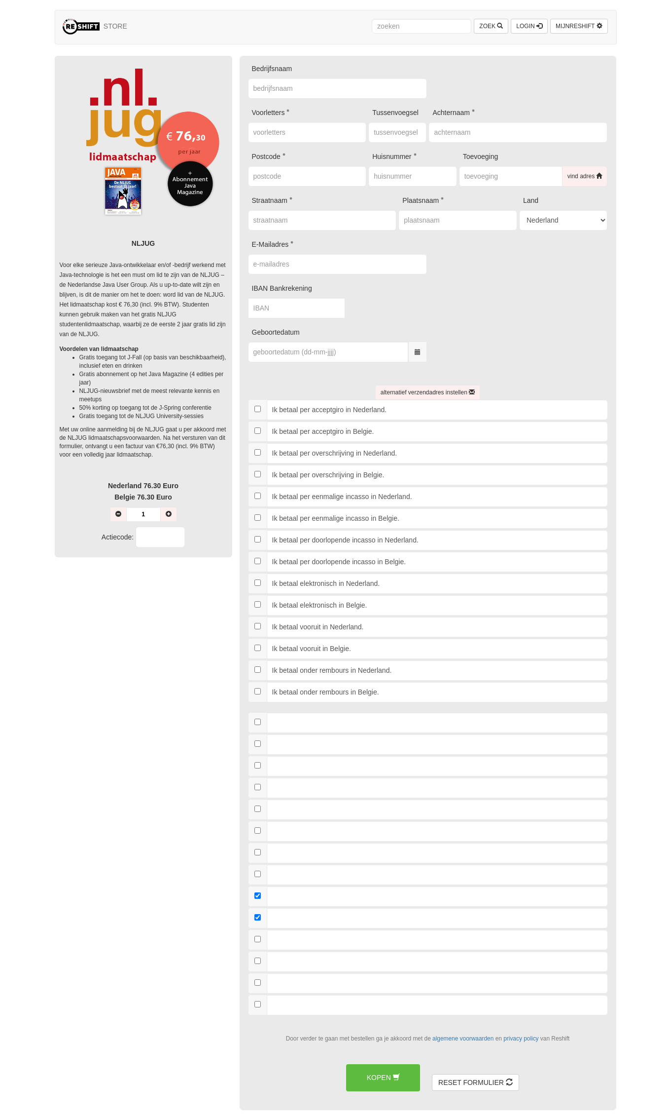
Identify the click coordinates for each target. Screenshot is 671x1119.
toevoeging (480, 156)
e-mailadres (270, 244)
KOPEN (383, 1077)
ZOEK (491, 26)
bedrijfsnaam (272, 69)
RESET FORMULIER (475, 1082)
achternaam (450, 112)
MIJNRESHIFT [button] (579, 26)
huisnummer (391, 156)
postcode (266, 156)
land (530, 200)
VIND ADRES (584, 176)
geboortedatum (276, 332)
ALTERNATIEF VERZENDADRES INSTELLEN (428, 392)
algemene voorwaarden (463, 1038)
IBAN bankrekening (282, 288)
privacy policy (520, 1038)
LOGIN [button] (529, 26)
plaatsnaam (420, 200)
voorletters (268, 112)
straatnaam (269, 200)
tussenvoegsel (395, 112)
